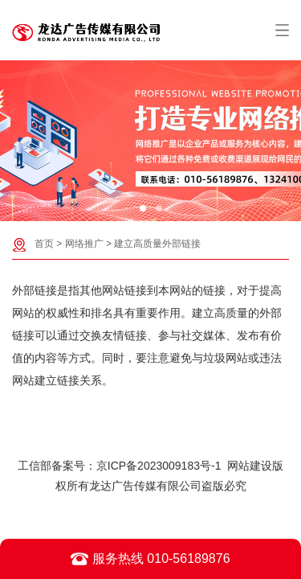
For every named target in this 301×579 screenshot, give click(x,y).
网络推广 (84, 243)
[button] (143, 208)
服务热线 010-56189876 (150, 559)
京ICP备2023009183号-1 (159, 465)
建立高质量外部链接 (157, 243)
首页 (44, 243)
